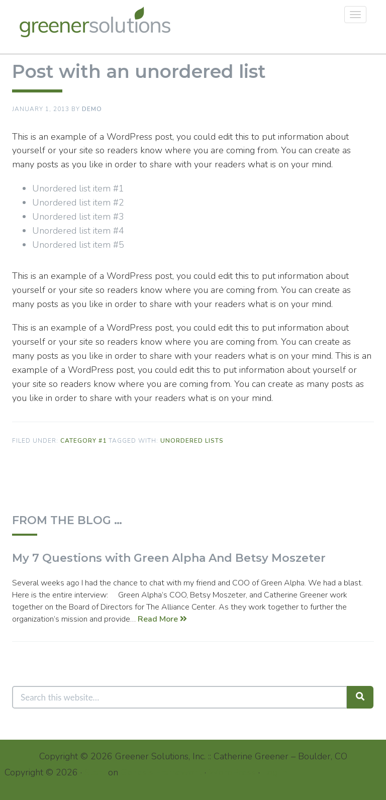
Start (95, 772)
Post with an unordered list (139, 71)
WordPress (232, 772)
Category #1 (83, 441)
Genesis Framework (161, 772)
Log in (274, 772)
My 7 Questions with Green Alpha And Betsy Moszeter (169, 558)
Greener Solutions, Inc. (99, 22)
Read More (162, 619)
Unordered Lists (192, 441)
